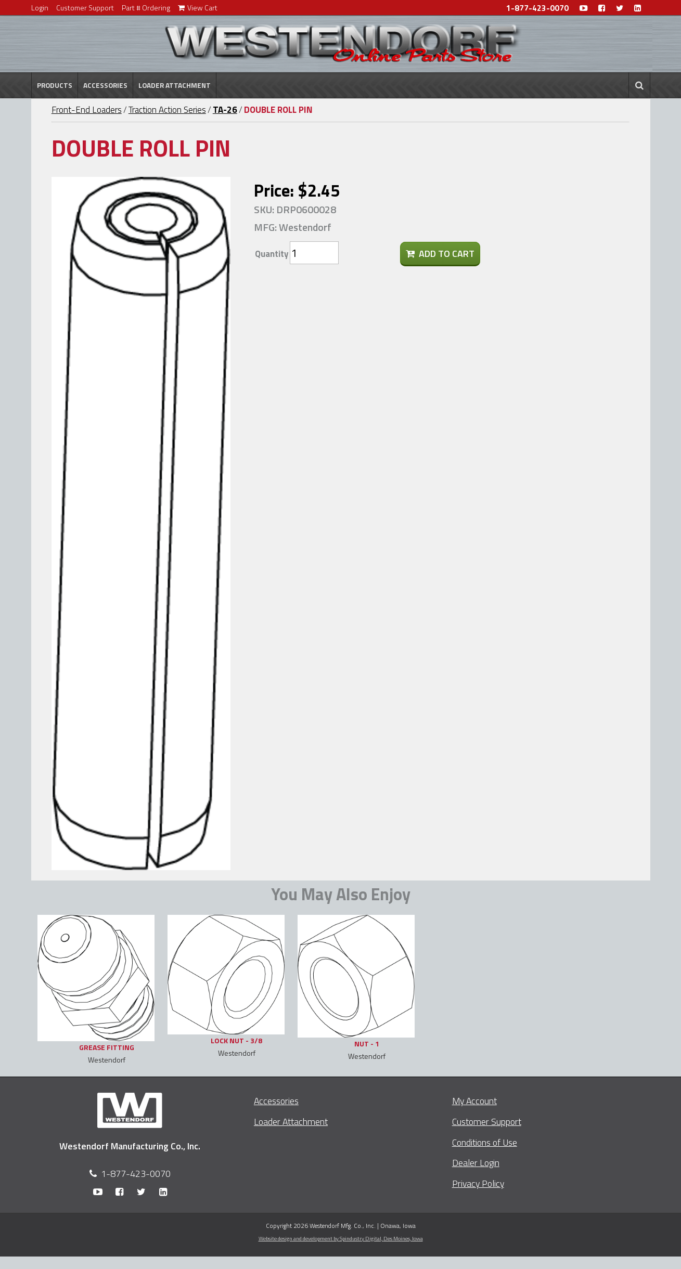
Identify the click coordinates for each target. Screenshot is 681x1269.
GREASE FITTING (106, 1047)
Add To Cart (440, 254)
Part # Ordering (146, 7)
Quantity (271, 254)
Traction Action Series (167, 109)
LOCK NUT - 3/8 (236, 1040)
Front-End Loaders (87, 109)
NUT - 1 (366, 1043)
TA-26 (225, 109)
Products (54, 85)
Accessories (105, 85)
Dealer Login (475, 1163)
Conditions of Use (484, 1142)
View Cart (197, 7)
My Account (474, 1101)
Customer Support (85, 7)
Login (39, 7)
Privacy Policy (478, 1183)
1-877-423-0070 (537, 8)
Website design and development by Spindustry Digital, (341, 1238)
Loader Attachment (174, 85)
